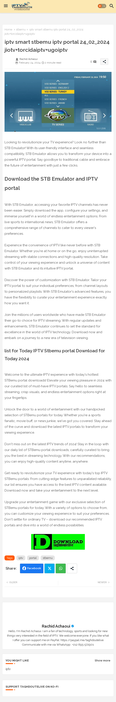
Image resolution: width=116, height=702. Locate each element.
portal (33, 558)
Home (8, 29)
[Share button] (72, 568)
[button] (102, 6)
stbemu (21, 29)
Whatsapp (61, 568)
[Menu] (6, 6)
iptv (20, 558)
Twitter (49, 568)
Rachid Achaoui (56, 626)
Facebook (34, 568)
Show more (102, 660)
